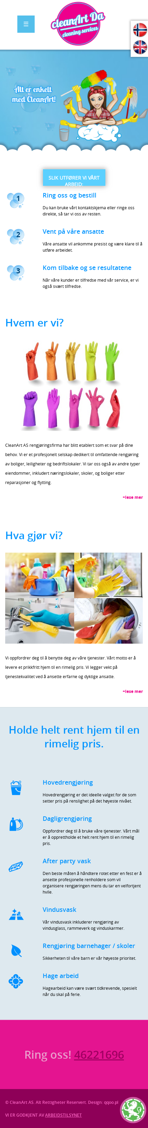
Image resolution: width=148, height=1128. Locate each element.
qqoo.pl (111, 1102)
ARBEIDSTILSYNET (63, 1115)
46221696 (99, 1054)
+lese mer (133, 497)
